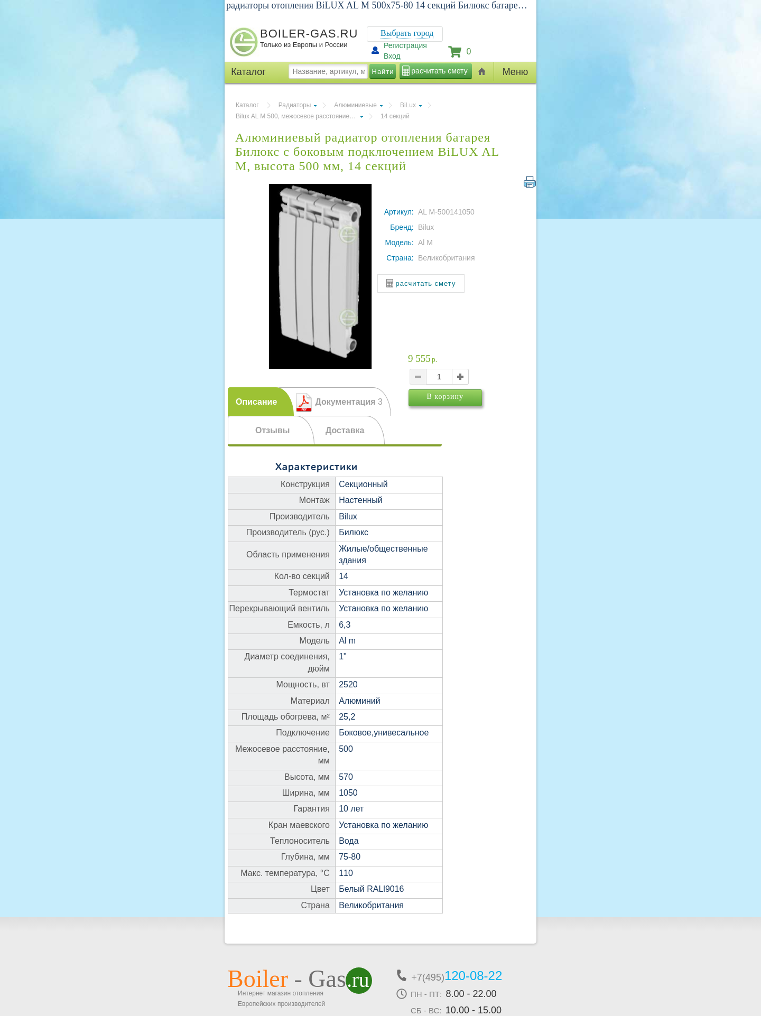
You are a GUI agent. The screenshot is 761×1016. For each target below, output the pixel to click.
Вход (392, 56)
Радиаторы (295, 105)
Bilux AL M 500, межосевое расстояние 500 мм (299, 116)
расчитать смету (439, 71)
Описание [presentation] (256, 401)
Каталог (247, 105)
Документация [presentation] (349, 401)
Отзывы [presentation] (272, 430)
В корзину (461, 411)
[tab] (261, 401)
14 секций (395, 116)
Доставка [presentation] (345, 430)
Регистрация (405, 45)
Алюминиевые (355, 105)
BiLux (408, 105)
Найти (383, 72)
